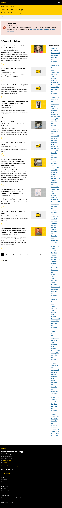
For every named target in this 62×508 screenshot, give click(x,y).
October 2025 (55, 65)
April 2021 (54, 197)
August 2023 (55, 136)
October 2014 (55, 391)
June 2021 (54, 193)
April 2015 (54, 378)
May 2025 (54, 78)
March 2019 (54, 257)
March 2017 (54, 317)
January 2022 (55, 180)
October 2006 (55, 436)
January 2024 (55, 119)
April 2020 (54, 223)
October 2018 (55, 268)
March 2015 (54, 380)
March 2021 (54, 199)
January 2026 (55, 55)
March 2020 (54, 225)
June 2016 (54, 342)
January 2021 (55, 204)
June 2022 (54, 170)
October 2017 (55, 300)
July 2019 (54, 248)
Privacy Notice (4, 504)
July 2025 (54, 74)
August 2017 (55, 306)
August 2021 (55, 189)
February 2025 (55, 85)
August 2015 (55, 370)
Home (2, 38)
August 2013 (55, 417)
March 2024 (54, 114)
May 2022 (54, 172)
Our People (4, 488)
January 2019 (55, 261)
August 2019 (55, 246)
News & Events (9, 38)
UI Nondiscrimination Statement (14, 504)
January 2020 (55, 229)
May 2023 (54, 142)
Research (3, 481)
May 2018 (54, 280)
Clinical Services (5, 486)
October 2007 (55, 434)
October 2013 (55, 414)
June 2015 (54, 374)
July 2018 (54, 276)
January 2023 (55, 151)
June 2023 (54, 140)
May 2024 (54, 110)
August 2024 (55, 104)
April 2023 (54, 144)
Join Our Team (5, 495)
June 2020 (54, 221)
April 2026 (54, 48)
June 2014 (54, 402)
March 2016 (54, 348)
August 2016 (55, 338)
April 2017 (54, 314)
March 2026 (54, 51)
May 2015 (54, 376)
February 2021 (55, 202)
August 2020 (55, 217)
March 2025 (54, 83)
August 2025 (55, 72)
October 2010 (55, 427)
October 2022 (55, 161)
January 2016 (55, 353)
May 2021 (54, 195)
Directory (5, 463)
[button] (59, 2)
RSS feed (4, 260)
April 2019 (54, 255)
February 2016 (55, 351)
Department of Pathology (12, 10)
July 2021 (54, 191)
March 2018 (54, 285)
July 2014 (54, 400)
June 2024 (54, 108)
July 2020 (54, 219)
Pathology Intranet (20, 13)
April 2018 (54, 283)
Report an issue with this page (10, 466)
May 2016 (54, 344)
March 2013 (54, 419)
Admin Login (6, 473)
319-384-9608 (6, 461)
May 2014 (54, 404)
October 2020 (55, 210)
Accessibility (25, 504)
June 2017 (54, 310)
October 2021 (55, 187)
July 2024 (54, 106)
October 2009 (55, 429)
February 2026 (55, 53)
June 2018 (54, 278)
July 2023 (54, 138)
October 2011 (55, 425)
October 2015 (55, 363)
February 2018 (55, 287)
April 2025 (54, 80)
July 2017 (54, 308)
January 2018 (55, 289)
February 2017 (55, 319)
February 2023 (55, 148)
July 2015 (54, 372)
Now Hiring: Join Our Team (7, 13)
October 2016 (55, 331)
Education (4, 479)
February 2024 (55, 117)
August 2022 (55, 168)
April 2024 (54, 112)
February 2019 (55, 259)
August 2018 (55, 274)
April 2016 (54, 346)
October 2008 (55, 431)
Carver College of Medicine (7, 6)
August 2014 (55, 397)
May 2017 (54, 312)
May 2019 (54, 253)
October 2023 (55, 129)
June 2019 (54, 251)
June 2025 (54, 76)
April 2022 (54, 174)
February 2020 (55, 227)
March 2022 (54, 176)
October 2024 (55, 97)
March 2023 (54, 146)
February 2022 (55, 178)
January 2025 (55, 87)
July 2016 (54, 340)
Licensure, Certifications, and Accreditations (13, 498)
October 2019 (55, 240)
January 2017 (55, 321)
